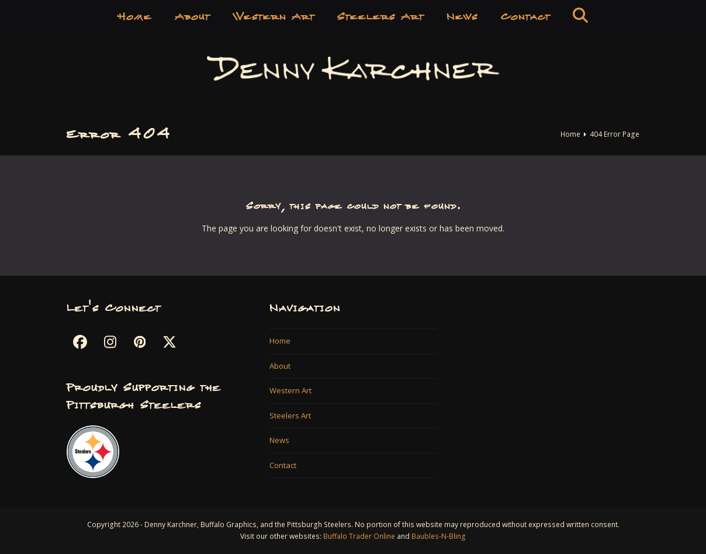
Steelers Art (290, 415)
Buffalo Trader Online (359, 536)
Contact (282, 465)
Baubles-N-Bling (438, 536)
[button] (580, 14)
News (279, 440)
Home (279, 340)
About (279, 366)
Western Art (290, 390)
